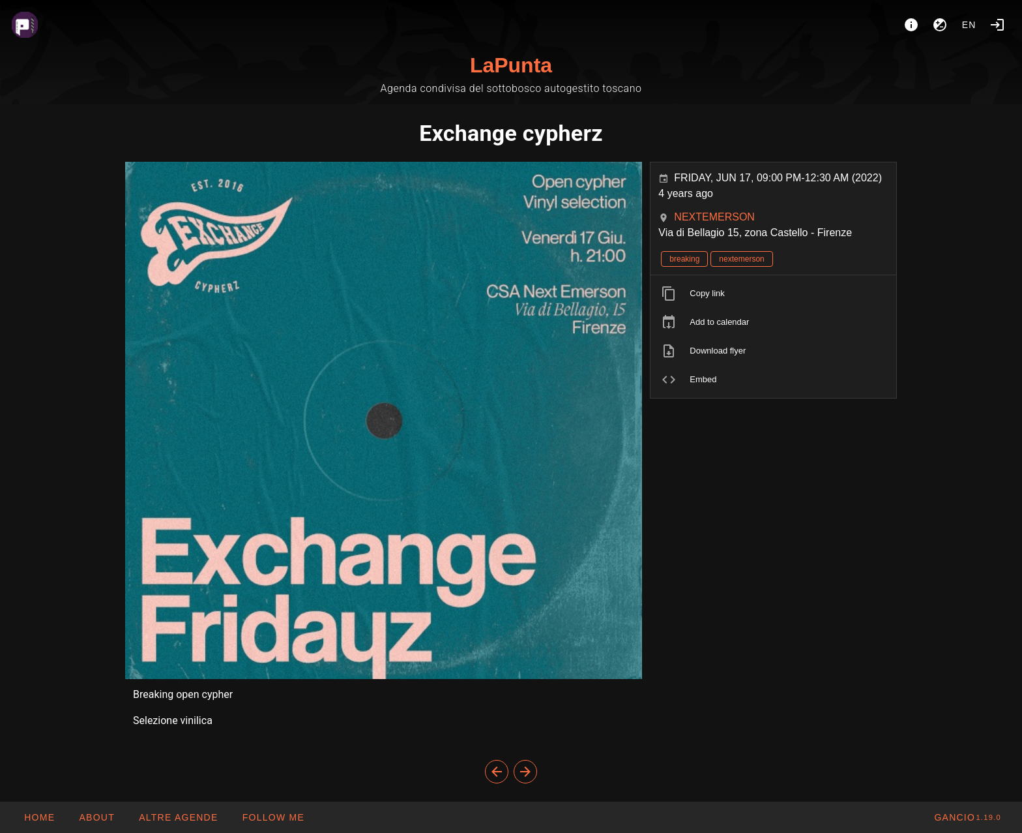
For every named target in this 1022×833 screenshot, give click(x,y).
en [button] (969, 25)
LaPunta (511, 65)
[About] (911, 24)
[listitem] (773, 293)
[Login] (997, 24)
